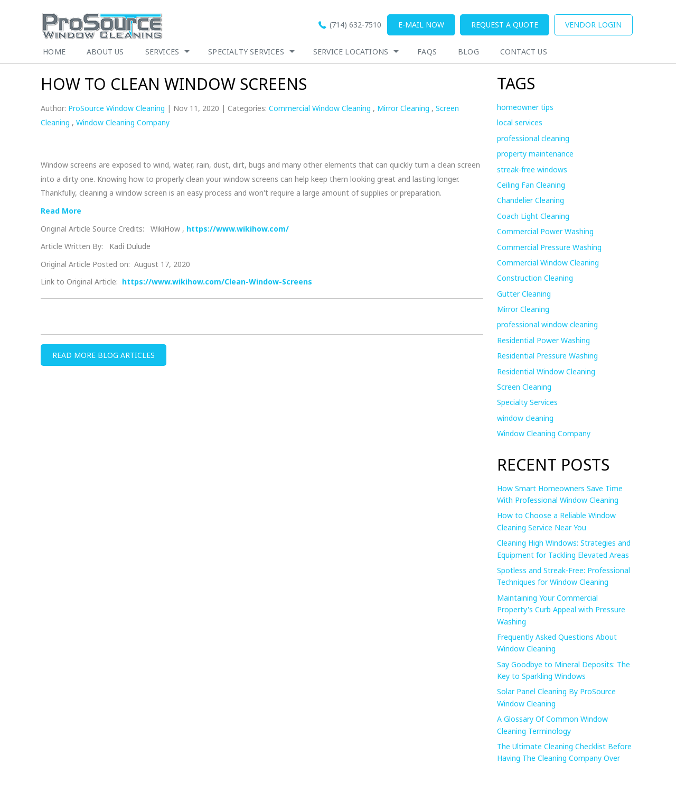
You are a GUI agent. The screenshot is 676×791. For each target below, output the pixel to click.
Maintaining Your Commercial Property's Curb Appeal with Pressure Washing (561, 610)
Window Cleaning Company (123, 122)
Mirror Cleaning (403, 108)
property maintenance (535, 154)
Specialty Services (246, 52)
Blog (468, 52)
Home (54, 52)
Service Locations (350, 52)
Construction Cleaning (535, 278)
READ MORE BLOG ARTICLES (103, 355)
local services (519, 122)
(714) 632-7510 (355, 25)
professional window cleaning (547, 324)
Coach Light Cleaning (533, 216)
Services (162, 52)
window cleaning (525, 418)
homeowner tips (525, 107)
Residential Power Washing (543, 340)
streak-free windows (532, 169)
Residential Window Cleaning (546, 371)
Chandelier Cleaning (530, 200)
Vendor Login (593, 25)
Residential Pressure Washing (547, 356)
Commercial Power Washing (545, 231)
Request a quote (504, 25)
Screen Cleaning (524, 387)
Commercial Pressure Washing (549, 247)
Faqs (427, 52)
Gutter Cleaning (524, 294)
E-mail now (421, 25)
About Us (105, 52)
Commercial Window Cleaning (320, 108)
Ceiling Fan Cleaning (531, 185)
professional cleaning (533, 138)
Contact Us (523, 52)
